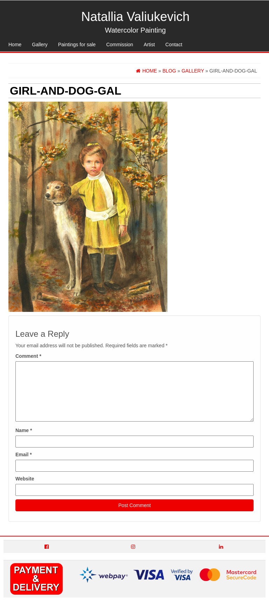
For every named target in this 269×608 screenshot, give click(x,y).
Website (24, 478)
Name (23, 430)
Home (14, 44)
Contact (173, 44)
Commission (119, 44)
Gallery (39, 44)
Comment (28, 356)
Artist (149, 44)
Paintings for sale (77, 44)
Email (23, 454)
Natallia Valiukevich (135, 16)
